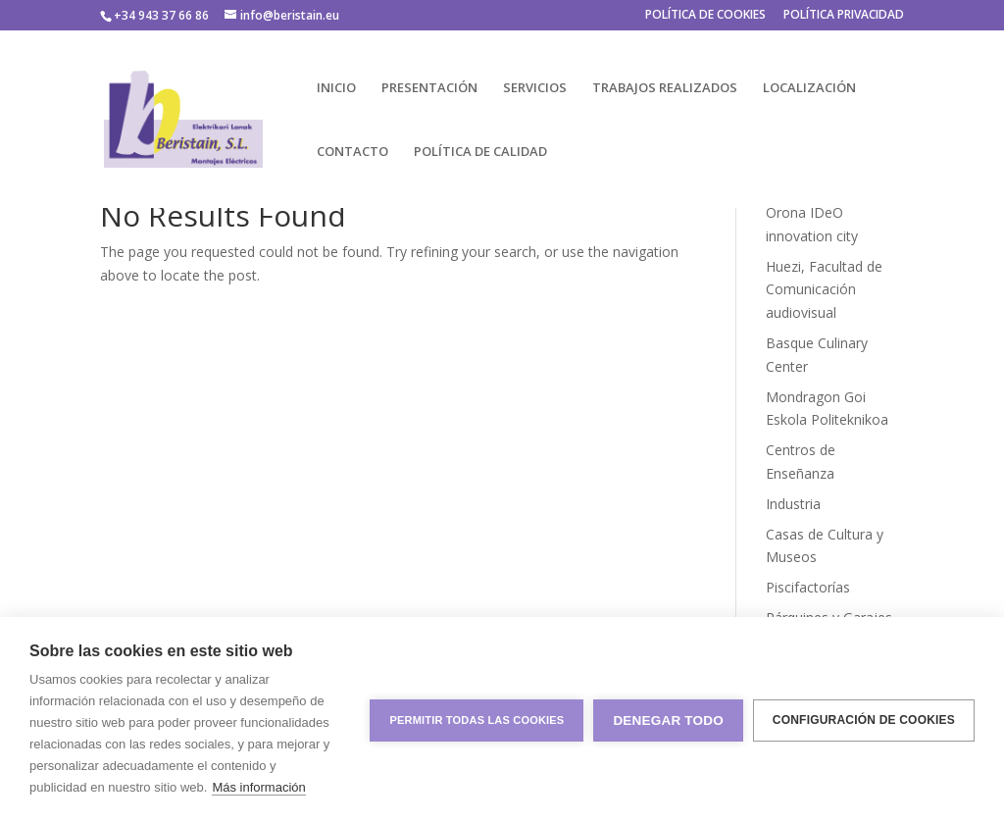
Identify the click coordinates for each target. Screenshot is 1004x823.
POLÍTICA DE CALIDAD (480, 152)
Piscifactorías (808, 587)
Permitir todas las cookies (476, 720)
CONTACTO (352, 152)
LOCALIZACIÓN (809, 88)
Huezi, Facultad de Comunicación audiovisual (824, 290)
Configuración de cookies (864, 720)
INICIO (336, 88)
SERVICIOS (535, 88)
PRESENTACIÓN (429, 88)
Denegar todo (668, 720)
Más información (258, 787)
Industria (793, 503)
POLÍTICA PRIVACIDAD (843, 16)
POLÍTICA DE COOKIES (705, 16)
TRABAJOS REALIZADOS (664, 88)
